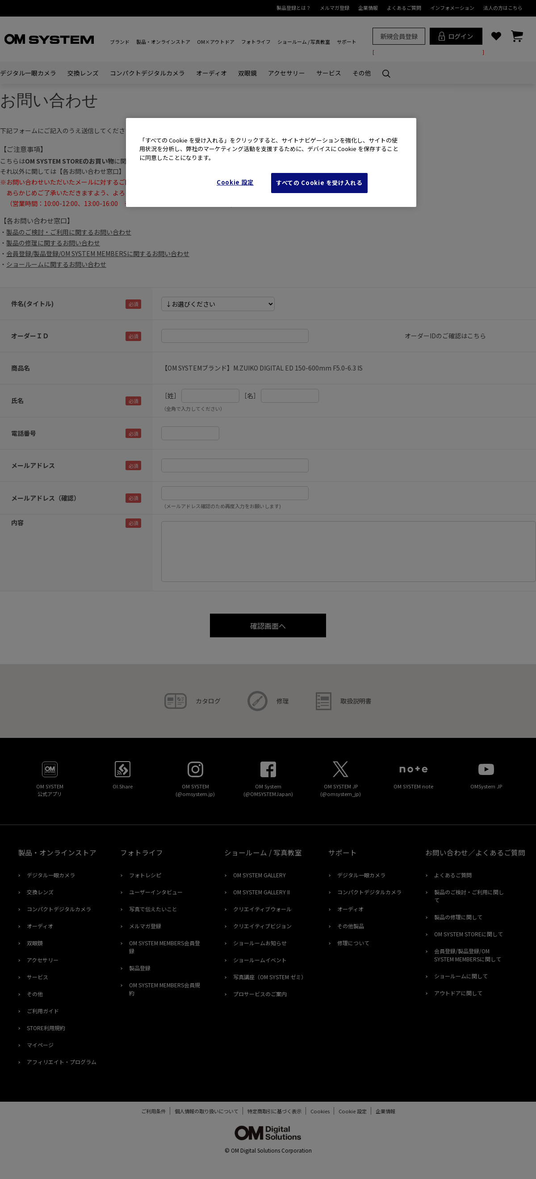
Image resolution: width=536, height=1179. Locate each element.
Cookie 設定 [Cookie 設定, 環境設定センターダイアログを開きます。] (235, 182)
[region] (271, 162)
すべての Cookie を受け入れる (319, 182)
